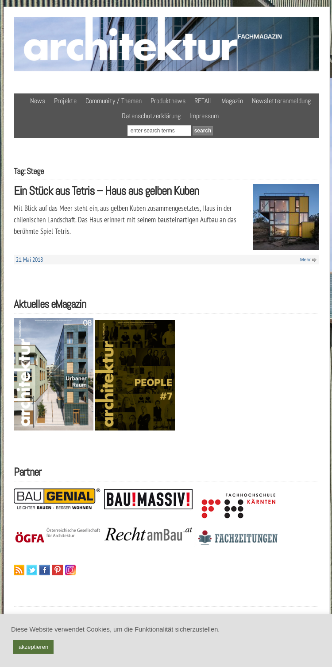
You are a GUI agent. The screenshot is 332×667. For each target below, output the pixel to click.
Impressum (204, 115)
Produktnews (168, 100)
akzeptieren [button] (33, 647)
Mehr (305, 259)
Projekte (65, 100)
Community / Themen (113, 100)
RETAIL (203, 100)
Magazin (232, 100)
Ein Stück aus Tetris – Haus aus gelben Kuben (106, 190)
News (37, 100)
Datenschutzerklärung (151, 115)
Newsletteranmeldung (281, 100)
